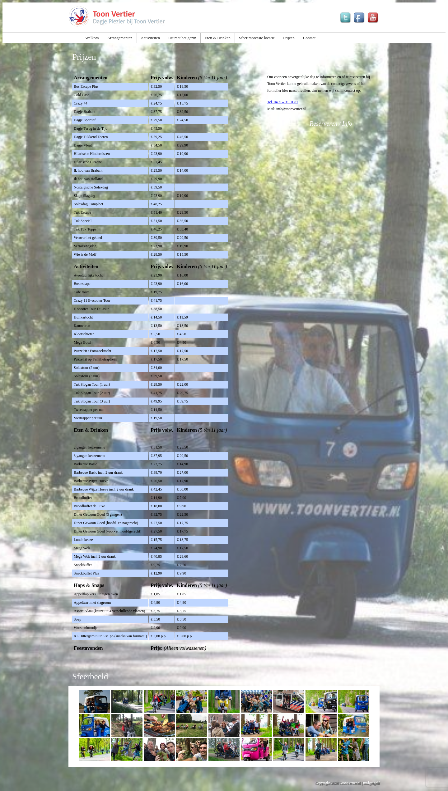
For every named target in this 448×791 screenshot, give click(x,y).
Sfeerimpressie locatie (257, 37)
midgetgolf (371, 783)
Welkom (92, 37)
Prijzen (289, 37)
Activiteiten (150, 37)
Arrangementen (120, 37)
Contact (309, 37)
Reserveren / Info (331, 123)
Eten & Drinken (218, 37)
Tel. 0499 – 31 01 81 (282, 102)
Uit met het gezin (182, 37)
